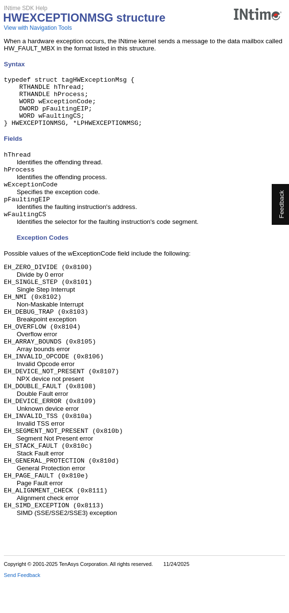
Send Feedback (22, 606)
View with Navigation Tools (38, 28)
